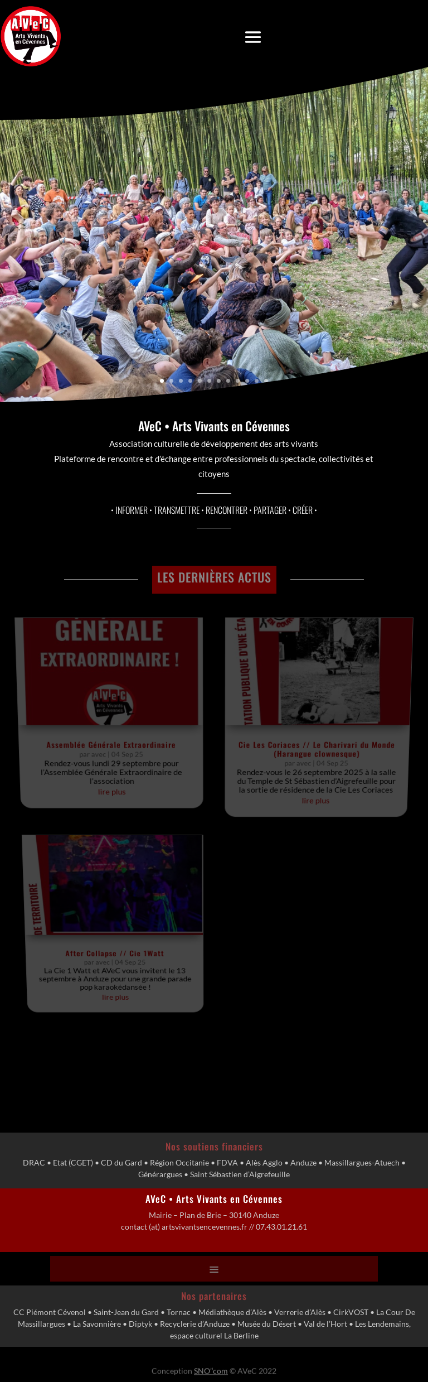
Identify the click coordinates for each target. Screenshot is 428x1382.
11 (257, 381)
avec (103, 727)
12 (266, 381)
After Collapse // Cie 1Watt (124, 874)
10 (247, 381)
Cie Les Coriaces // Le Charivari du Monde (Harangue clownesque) (312, 722)
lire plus (117, 755)
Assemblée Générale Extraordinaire (115, 719)
